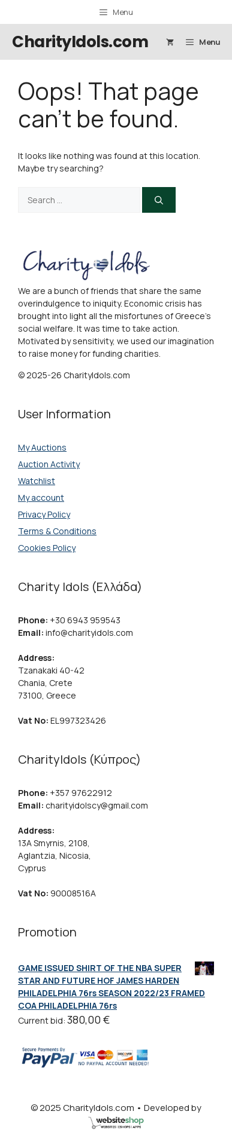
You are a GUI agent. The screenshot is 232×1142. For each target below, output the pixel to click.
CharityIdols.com (80, 42)
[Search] (159, 200)
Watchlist (36, 480)
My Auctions (42, 447)
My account (41, 497)
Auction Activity (49, 464)
